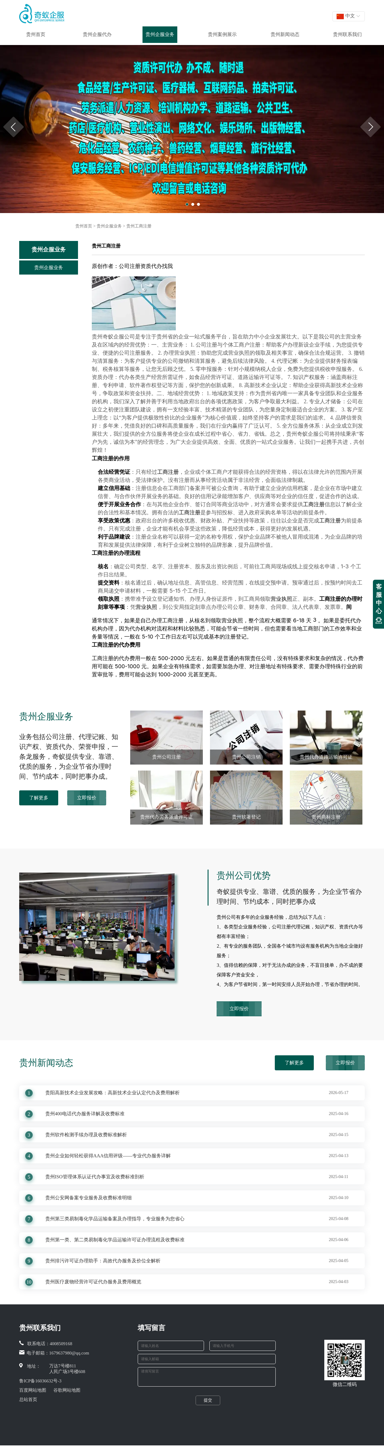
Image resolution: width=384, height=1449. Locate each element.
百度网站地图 (32, 1390)
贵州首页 (35, 34)
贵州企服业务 (160, 34)
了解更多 (38, 797)
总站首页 (28, 1399)
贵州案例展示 (222, 34)
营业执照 (281, 599)
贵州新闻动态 (285, 34)
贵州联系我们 (347, 34)
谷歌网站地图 (66, 1390)
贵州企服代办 (97, 34)
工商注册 (102, 458)
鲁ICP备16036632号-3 (40, 1380)
